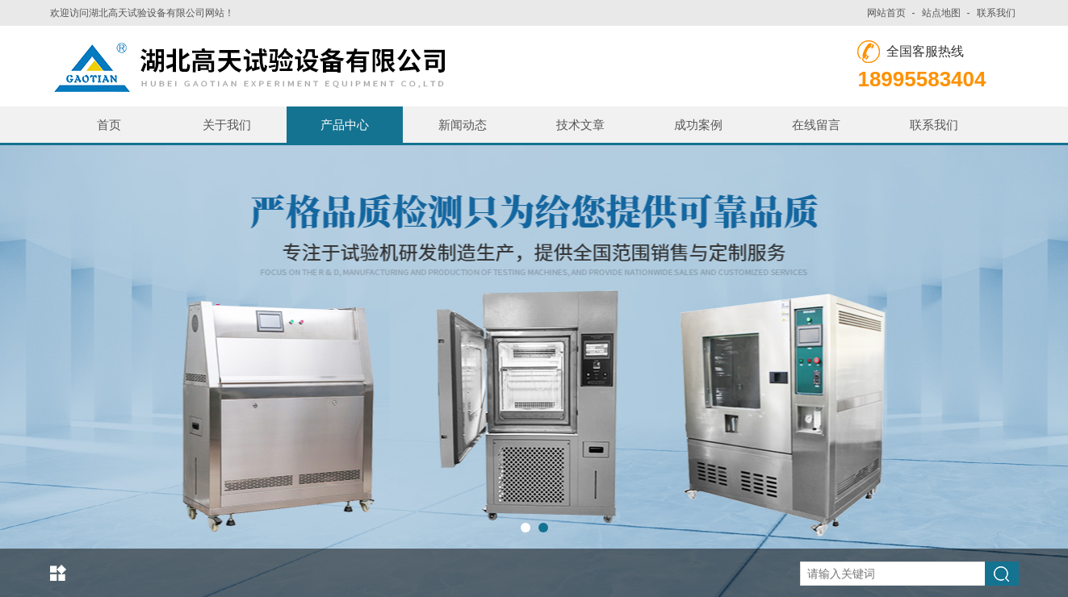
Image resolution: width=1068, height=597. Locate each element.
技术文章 (580, 125)
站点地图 (941, 13)
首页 (109, 125)
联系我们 (996, 13)
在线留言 (816, 125)
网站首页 (886, 13)
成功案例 (698, 125)
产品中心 (344, 125)
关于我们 (227, 125)
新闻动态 (462, 125)
